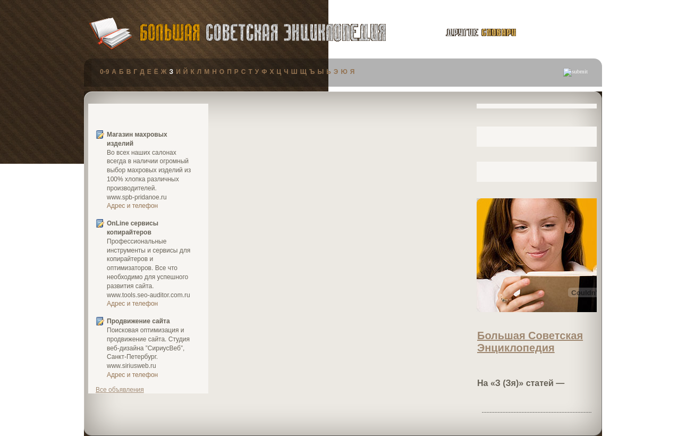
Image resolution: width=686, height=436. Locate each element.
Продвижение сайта (138, 321)
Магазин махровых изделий (137, 139)
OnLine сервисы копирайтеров (132, 228)
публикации (562, 34)
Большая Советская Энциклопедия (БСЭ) (262, 32)
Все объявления (120, 389)
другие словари (468, 32)
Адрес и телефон (132, 205)
